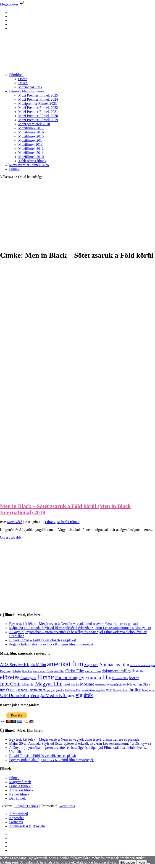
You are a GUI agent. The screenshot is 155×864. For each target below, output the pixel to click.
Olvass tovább (10, 537)
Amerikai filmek (21, 790)
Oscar (22, 79)
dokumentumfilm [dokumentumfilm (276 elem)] (116, 671)
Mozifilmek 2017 (31, 128)
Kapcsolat (16, 818)
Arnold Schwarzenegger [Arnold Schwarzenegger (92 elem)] (142, 665)
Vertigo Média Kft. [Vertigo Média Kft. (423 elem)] (48, 695)
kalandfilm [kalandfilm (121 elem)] (27, 684)
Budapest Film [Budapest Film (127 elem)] (55, 671)
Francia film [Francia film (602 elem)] (98, 677)
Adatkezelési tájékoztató (27, 826)
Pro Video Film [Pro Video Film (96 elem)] (73, 690)
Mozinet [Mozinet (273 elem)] (87, 684)
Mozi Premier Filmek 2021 (38, 112)
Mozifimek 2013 (30, 144)
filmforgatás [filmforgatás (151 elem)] (28, 678)
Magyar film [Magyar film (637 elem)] (48, 684)
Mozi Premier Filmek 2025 (38, 95)
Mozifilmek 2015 (31, 136)
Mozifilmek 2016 (31, 132)
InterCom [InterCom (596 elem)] (10, 684)
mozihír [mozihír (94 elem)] (75, 684)
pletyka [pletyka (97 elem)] (51, 690)
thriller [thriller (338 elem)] (135, 689)
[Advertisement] (77, 214)
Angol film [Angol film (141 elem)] (91, 665)
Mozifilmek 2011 (31, 153)
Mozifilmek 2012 (31, 148)
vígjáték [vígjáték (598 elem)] (84, 695)
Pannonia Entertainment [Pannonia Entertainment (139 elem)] (31, 690)
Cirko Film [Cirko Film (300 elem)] (74, 670)
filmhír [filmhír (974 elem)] (45, 677)
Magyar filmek (20, 782)
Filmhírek (16, 75)
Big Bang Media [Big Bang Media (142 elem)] (10, 671)
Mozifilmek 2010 (31, 157)
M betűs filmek (68, 522)
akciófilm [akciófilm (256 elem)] (38, 665)
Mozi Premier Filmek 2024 (38, 99)
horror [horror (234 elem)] (134, 678)
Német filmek (19, 794)
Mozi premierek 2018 (34, 124)
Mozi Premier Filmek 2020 (38, 116)
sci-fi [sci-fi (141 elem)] (109, 690)
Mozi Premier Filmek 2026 (29, 165)
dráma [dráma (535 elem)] (138, 670)
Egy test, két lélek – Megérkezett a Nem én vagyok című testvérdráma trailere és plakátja (74, 624)
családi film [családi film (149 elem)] (93, 671)
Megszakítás (12, 4)
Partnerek (16, 822)
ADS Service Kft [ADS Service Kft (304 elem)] (14, 664)
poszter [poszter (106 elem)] (60, 690)
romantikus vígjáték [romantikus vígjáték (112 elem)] (93, 690)
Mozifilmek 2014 (31, 140)
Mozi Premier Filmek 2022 (38, 108)
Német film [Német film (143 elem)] (134, 684)
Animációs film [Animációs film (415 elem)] (114, 664)
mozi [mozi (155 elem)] (66, 684)
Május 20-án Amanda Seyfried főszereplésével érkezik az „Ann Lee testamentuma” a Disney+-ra (80, 628)
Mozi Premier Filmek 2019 (38, 120)
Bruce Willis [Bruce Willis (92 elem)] (39, 671)
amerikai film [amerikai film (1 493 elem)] (65, 664)
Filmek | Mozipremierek (27, 91)
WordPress (67, 806)
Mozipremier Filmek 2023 (37, 103)
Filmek (14, 169)
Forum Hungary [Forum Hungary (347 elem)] (69, 677)
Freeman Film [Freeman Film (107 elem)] (120, 678)
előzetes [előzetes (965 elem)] (9, 677)
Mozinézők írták (30, 87)
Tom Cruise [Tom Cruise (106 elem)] (148, 690)
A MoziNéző (18, 814)
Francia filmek (20, 786)
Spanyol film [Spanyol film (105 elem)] (120, 690)
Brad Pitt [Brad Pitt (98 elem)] (27, 671)
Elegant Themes (26, 806)
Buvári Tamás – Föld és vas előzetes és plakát (42, 640)
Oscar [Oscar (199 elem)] (10, 690)
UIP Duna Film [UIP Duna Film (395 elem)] (14, 695)
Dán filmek (17, 798)
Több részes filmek (32, 161)
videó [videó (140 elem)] (71, 696)
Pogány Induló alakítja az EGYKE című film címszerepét (51, 644)
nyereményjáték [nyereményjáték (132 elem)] (116, 684)
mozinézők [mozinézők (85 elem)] (100, 684)
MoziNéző (15, 522)
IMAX (23, 83)
